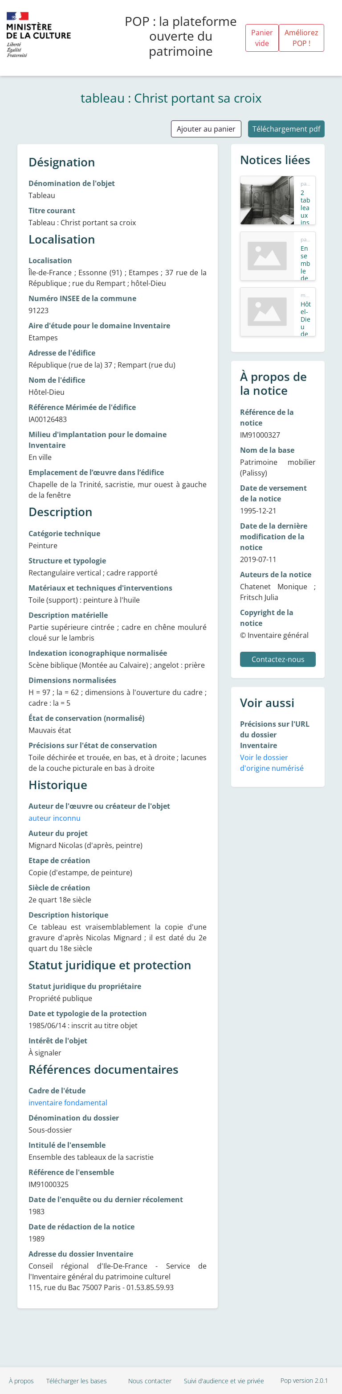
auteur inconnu (54, 818)
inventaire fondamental (67, 1103)
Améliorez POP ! (301, 38)
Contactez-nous (278, 659)
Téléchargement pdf (286, 129)
